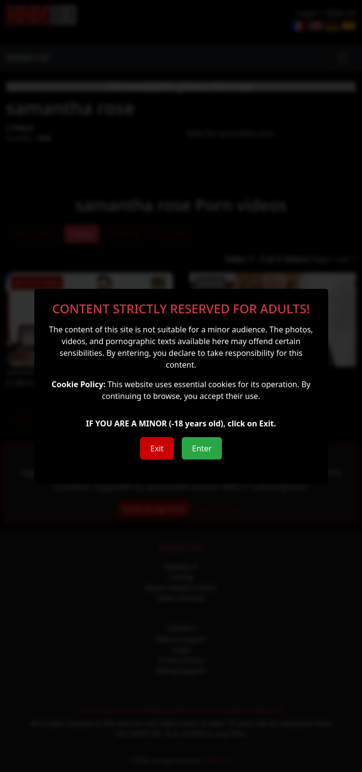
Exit (157, 448)
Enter (202, 448)
